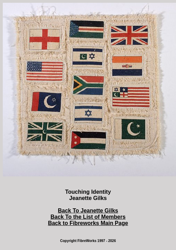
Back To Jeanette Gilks (88, 211)
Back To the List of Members (88, 217)
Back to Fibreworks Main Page (88, 223)
